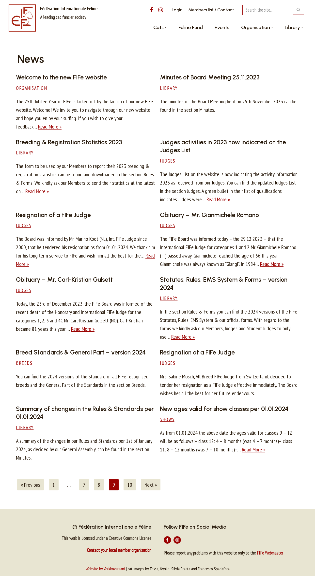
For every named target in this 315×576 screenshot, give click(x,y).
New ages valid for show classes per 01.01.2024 (224, 408)
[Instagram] (160, 10)
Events (222, 27)
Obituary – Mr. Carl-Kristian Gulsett (64, 279)
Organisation (31, 88)
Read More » (50, 126)
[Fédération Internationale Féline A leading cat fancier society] (53, 18)
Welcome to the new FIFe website (61, 77)
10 (129, 484)
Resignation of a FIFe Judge (53, 215)
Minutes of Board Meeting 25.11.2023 (210, 77)
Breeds (24, 363)
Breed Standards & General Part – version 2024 (81, 352)
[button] (166, 27)
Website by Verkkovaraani (105, 569)
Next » (150, 484)
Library (169, 88)
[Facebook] (151, 10)
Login (177, 10)
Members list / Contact (211, 10)
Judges (167, 161)
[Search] (267, 10)
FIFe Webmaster (270, 553)
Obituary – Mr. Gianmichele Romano (209, 215)
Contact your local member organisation (119, 550)
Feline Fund (190, 27)
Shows (167, 419)
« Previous (30, 484)
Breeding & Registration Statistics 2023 (69, 142)
